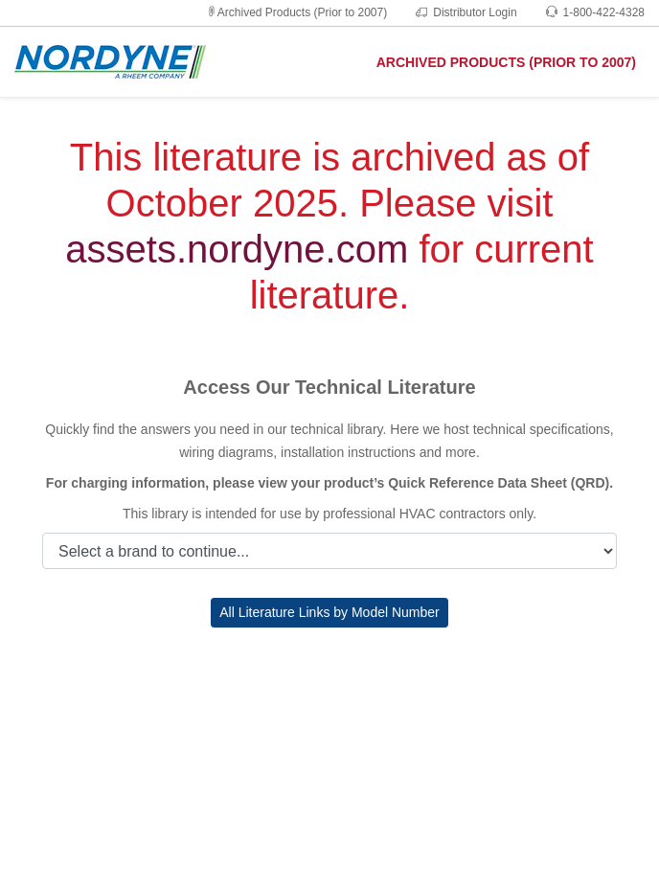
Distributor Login (466, 12)
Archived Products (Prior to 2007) (296, 12)
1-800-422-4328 (595, 12)
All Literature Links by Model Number (329, 612)
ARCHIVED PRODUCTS (506, 62)
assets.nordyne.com (236, 249)
